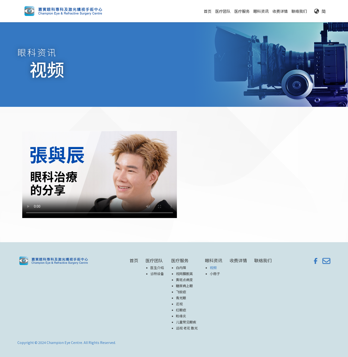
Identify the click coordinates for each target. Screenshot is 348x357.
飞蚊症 (181, 291)
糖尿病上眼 (184, 285)
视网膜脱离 (184, 273)
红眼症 (181, 309)
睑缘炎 (181, 315)
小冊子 (215, 273)
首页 (207, 11)
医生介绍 (157, 267)
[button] (223, 11)
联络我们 (299, 11)
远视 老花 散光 (187, 328)
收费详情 (280, 11)
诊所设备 (157, 273)
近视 (179, 303)
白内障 (181, 267)
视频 (213, 267)
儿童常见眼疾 (186, 322)
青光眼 (181, 297)
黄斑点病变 (184, 279)
